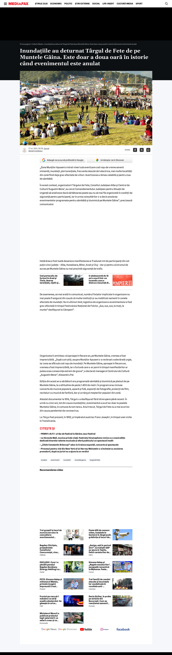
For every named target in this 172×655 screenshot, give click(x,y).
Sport (139, 4)
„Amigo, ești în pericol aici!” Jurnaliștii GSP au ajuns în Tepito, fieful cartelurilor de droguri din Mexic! (100, 549)
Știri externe (82, 4)
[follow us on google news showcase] (67, 629)
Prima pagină (25, 44)
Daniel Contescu (35, 151)
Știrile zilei (41, 4)
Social (96, 4)
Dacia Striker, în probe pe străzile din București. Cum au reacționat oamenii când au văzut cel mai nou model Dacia (100, 600)
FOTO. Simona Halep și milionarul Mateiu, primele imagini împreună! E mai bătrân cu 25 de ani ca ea (51, 583)
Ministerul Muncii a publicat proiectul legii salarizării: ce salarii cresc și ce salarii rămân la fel (49, 617)
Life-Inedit (108, 4)
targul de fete (95, 460)
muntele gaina (80, 460)
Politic (68, 4)
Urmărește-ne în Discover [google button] (109, 160)
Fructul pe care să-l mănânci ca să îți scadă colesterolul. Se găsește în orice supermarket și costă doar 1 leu (51, 600)
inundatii (67, 460)
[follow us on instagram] (104, 629)
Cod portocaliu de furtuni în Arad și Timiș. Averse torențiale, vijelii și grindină (49, 279)
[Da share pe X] (142, 150)
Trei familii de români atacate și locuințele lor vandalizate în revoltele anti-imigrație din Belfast (99, 583)
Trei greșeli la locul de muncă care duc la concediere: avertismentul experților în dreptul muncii (51, 533)
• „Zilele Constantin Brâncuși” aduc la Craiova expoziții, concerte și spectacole (79, 445)
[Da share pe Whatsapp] (148, 150)
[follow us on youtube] (86, 629)
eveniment (55, 460)
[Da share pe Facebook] (135, 150)
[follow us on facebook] (123, 629)
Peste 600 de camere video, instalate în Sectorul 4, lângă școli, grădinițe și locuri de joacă (100, 533)
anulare (44, 460)
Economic (56, 4)
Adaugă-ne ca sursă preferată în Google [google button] (62, 160)
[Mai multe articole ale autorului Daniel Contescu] (24, 150)
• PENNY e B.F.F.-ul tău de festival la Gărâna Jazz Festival (67, 434)
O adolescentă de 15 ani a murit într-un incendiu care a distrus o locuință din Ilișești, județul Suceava (99, 279)
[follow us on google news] (49, 629)
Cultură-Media (125, 4)
